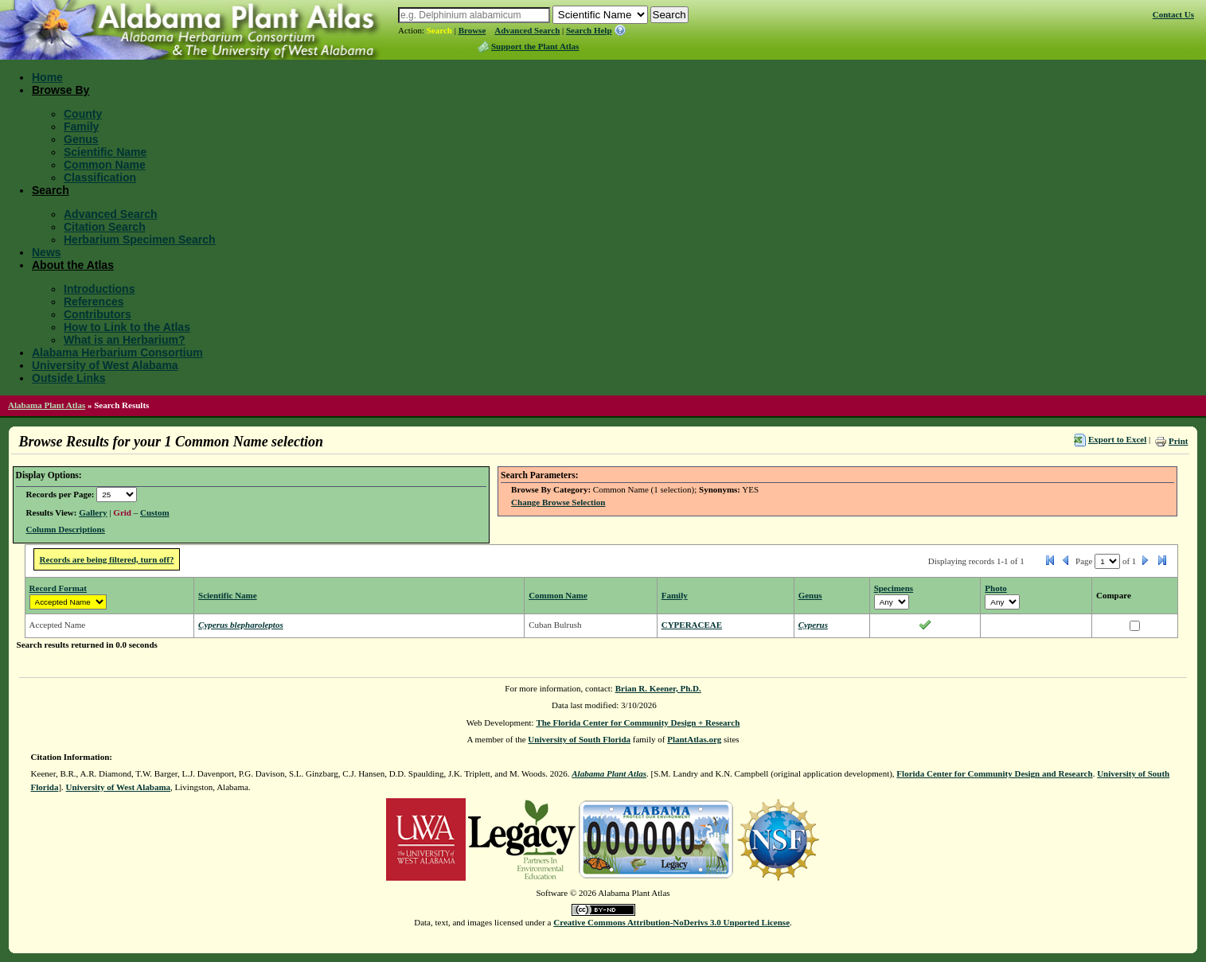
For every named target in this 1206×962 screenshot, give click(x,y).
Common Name (105, 164)
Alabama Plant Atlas (46, 405)
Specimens (894, 588)
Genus (81, 139)
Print (1178, 441)
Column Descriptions (65, 529)
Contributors (97, 314)
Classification (100, 177)
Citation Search (105, 226)
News (46, 252)
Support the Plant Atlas (535, 46)
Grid (122, 512)
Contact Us (1173, 14)
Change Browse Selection (558, 502)
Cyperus (813, 624)
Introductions (99, 288)
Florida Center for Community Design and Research (994, 773)
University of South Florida (579, 739)
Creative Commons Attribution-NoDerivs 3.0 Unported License (671, 922)
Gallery (93, 512)
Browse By (60, 90)
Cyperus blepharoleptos (240, 624)
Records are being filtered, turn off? (107, 559)
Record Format (58, 588)
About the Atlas (73, 265)
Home (47, 77)
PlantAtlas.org (694, 739)
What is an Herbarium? (124, 339)
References (94, 301)
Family (81, 126)
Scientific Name (105, 152)
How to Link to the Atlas (127, 327)
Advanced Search (527, 30)
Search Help (589, 30)
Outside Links (69, 378)
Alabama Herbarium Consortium (117, 352)
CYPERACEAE (692, 624)
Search (439, 30)
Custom (155, 512)
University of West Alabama (105, 365)
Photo (996, 588)
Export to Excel (1117, 439)
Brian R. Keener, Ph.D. (658, 688)
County (83, 113)
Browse (472, 30)
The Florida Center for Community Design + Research (638, 722)
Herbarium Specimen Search (140, 239)
